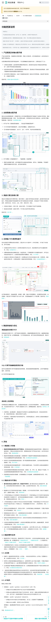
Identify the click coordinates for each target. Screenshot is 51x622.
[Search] (44, 2)
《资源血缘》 (6, 337)
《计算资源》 (16, 467)
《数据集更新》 (15, 453)
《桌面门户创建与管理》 (10, 542)
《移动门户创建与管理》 (24, 542)
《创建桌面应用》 (24, 540)
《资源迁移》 (39, 574)
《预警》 (26, 549)
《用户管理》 (14, 462)
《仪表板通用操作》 (41, 259)
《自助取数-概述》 (17, 120)
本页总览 (5, 21)
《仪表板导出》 (13, 250)
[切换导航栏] (3, 2)
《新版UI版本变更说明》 (12, 79)
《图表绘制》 (21, 492)
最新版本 (15, 11)
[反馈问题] (48, 600)
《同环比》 (19, 510)
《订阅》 (20, 549)
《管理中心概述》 (41, 563)
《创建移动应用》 (34, 540)
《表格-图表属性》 (23, 515)
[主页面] (3, 16)
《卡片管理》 (35, 254)
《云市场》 (22, 558)
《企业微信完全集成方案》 (16, 567)
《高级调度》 (7, 476)
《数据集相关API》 (9, 610)
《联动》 (22, 499)
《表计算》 (9, 212)
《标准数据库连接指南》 (31, 458)
